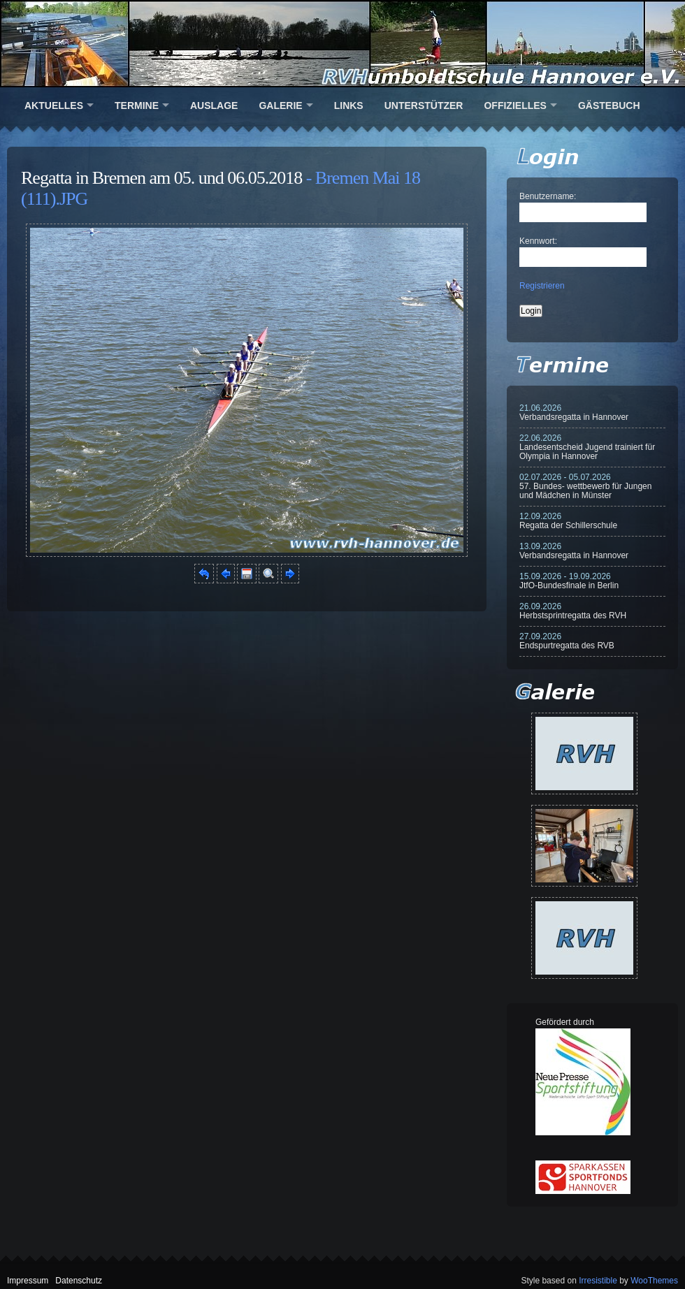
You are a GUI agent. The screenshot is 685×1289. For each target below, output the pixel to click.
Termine (137, 105)
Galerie (280, 105)
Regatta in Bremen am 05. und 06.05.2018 (161, 178)
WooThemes (654, 1281)
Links (348, 105)
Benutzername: (547, 196)
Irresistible (598, 1281)
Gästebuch (609, 105)
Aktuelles (53, 105)
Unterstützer (423, 105)
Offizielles (515, 105)
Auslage (214, 105)
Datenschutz (78, 1281)
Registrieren (542, 286)
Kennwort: (538, 241)
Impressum (27, 1281)
